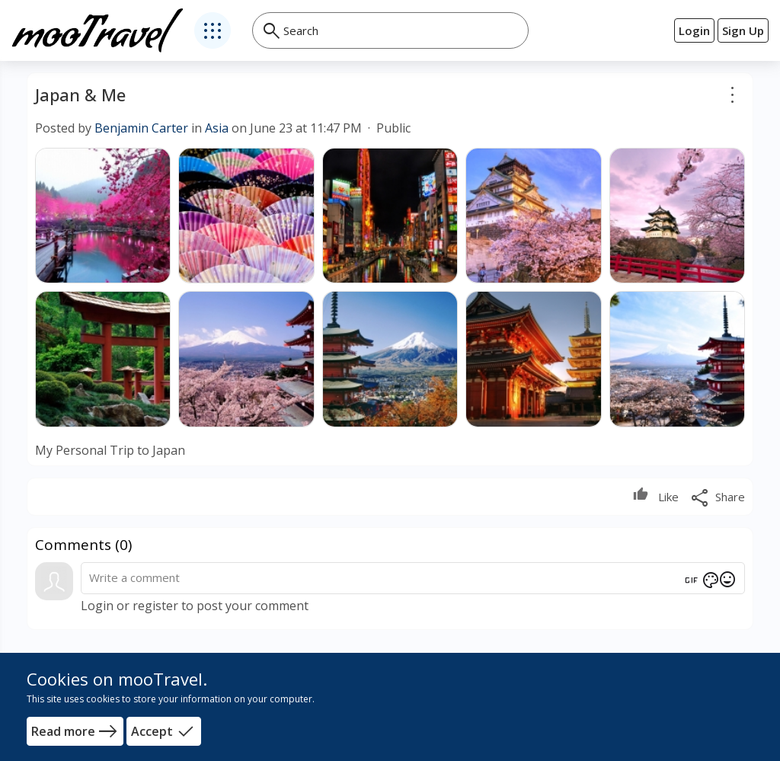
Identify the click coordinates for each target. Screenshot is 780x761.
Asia (217, 128)
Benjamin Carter (141, 128)
